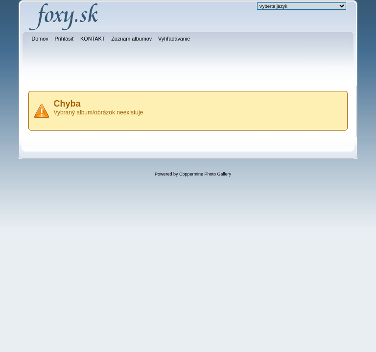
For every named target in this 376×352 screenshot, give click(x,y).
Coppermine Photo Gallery (205, 174)
